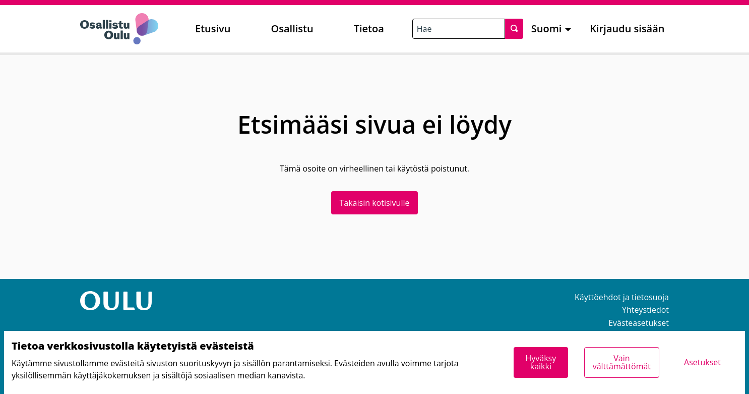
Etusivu (212, 28)
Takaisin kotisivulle (375, 202)
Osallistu (292, 28)
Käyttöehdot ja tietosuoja (622, 297)
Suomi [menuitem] (546, 28)
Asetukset (702, 362)
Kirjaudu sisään (627, 28)
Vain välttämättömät (622, 362)
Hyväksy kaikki (540, 362)
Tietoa (369, 28)
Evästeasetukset (638, 322)
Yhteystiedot (645, 309)
